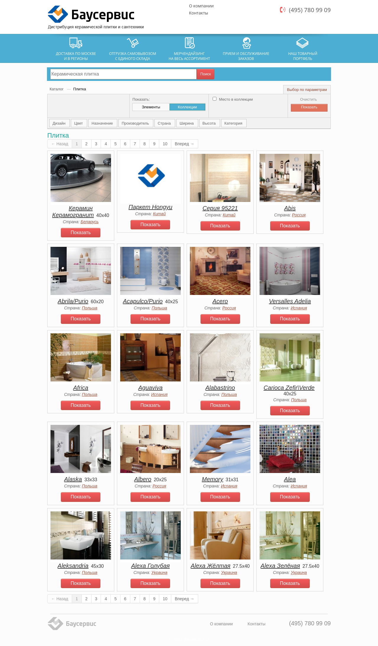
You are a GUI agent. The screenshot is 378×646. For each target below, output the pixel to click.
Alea (290, 479)
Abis (290, 208)
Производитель (136, 123)
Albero (142, 479)
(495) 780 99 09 (310, 10)
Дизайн (59, 123)
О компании (201, 6)
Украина (159, 572)
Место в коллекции (233, 99)
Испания (299, 308)
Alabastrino (220, 387)
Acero (220, 301)
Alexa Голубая (150, 565)
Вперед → (184, 143)
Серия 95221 (220, 208)
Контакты (198, 13)
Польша (89, 308)
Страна (165, 123)
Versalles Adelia (290, 301)
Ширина (187, 123)
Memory (212, 479)
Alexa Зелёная (280, 565)
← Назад (59, 143)
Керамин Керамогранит (73, 211)
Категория (233, 123)
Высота (210, 123)
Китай (159, 213)
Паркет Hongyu (150, 207)
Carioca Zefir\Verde (289, 387)
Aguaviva (150, 387)
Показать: (141, 99)
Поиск (205, 74)
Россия (299, 215)
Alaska (73, 479)
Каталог (57, 89)
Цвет (79, 123)
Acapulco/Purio (143, 301)
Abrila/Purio (73, 301)
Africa (80, 387)
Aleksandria (73, 565)
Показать (81, 232)
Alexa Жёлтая (211, 565)
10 (165, 143)
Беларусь (90, 221)
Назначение (103, 123)
